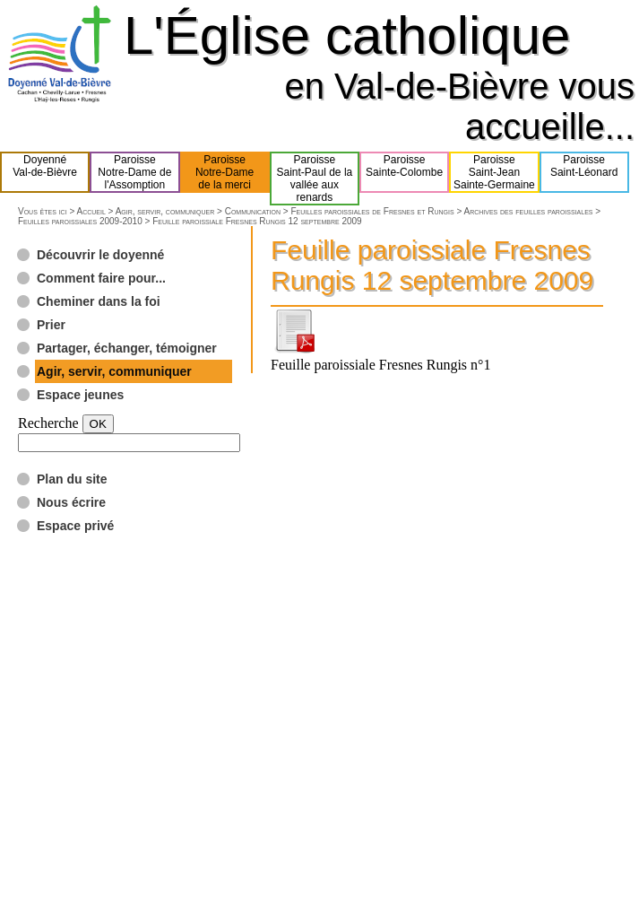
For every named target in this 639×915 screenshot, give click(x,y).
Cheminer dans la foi (98, 301)
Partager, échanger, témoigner (127, 348)
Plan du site (72, 479)
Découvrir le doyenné (100, 255)
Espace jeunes (80, 395)
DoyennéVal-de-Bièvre (45, 172)
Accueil (90, 211)
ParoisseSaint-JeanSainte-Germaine (494, 172)
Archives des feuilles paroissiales (527, 211)
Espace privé (75, 525)
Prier (51, 325)
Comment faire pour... (101, 278)
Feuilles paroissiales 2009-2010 (80, 221)
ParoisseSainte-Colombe (404, 172)
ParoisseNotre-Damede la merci (224, 172)
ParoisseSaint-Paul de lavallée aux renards (315, 178)
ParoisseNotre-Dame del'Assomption (134, 172)
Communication (253, 211)
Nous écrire (71, 502)
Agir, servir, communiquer (165, 211)
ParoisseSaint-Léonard (583, 172)
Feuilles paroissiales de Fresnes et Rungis (371, 211)
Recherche (48, 423)
